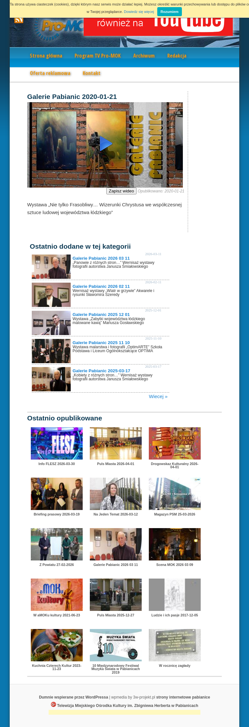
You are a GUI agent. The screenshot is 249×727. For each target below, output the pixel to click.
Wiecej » (158, 396)
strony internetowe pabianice (183, 697)
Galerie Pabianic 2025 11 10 (101, 342)
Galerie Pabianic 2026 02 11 (101, 286)
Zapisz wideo (121, 191)
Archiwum (144, 55)
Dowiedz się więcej (139, 12)
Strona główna (46, 55)
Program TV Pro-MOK (98, 55)
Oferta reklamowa (50, 73)
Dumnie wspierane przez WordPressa (73, 697)
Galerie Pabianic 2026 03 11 (101, 258)
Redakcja (176, 55)
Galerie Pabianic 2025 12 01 (101, 314)
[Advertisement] (124, 713)
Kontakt (92, 73)
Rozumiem (169, 12)
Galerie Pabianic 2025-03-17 (101, 370)
